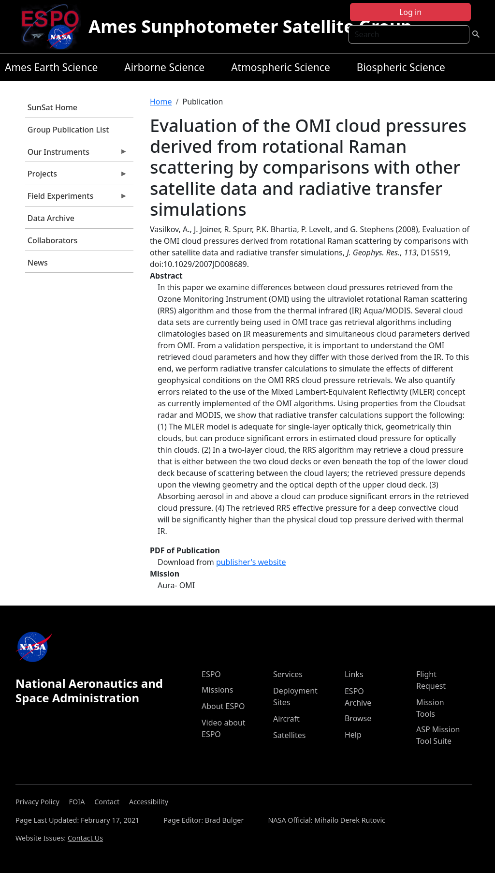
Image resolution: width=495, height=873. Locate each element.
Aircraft (286, 718)
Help (353, 734)
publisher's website (251, 562)
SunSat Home (52, 107)
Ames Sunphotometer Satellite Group (250, 26)
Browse (358, 718)
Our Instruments (76, 154)
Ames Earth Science (51, 67)
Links (354, 674)
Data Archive (51, 218)
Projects (76, 176)
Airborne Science (164, 67)
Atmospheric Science (280, 67)
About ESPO (223, 706)
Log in (410, 12)
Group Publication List (68, 129)
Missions (217, 689)
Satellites (289, 735)
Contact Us (85, 838)
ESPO (211, 674)
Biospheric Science (401, 67)
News (38, 262)
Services (288, 674)
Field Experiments (76, 198)
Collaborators (52, 240)
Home (161, 101)
